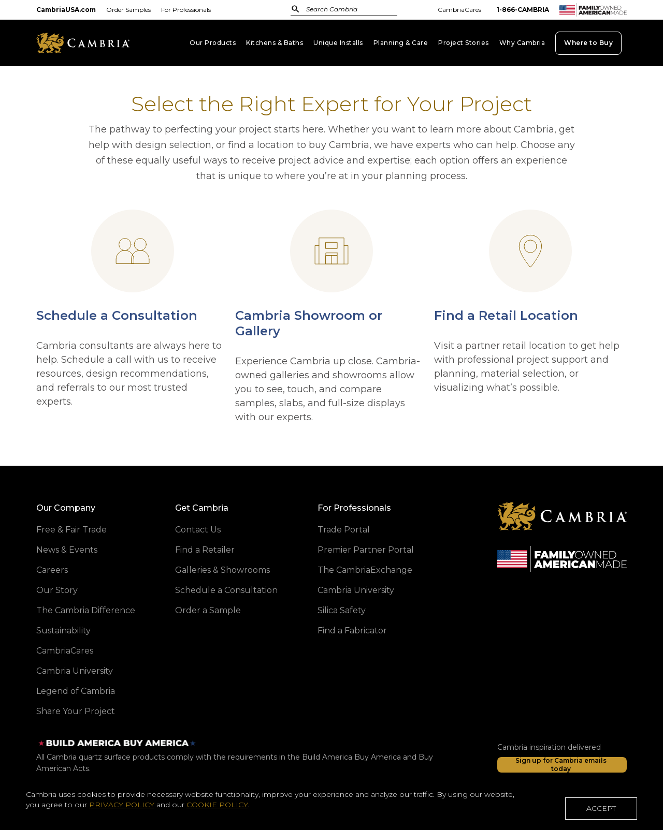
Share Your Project (75, 711)
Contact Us (198, 530)
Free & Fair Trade (71, 530)
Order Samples (128, 9)
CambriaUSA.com (66, 9)
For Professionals (186, 9)
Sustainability (63, 630)
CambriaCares (459, 9)
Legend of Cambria (75, 691)
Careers (52, 570)
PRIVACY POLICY (121, 807)
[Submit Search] (295, 9)
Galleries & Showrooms (222, 570)
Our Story (57, 590)
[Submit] (295, 8)
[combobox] (338, 10)
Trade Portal (344, 530)
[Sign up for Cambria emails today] (562, 765)
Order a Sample (208, 610)
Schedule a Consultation (226, 590)
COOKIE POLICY (217, 807)
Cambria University (74, 671)
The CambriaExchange (365, 570)
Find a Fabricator (352, 630)
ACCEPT (601, 811)
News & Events (66, 550)
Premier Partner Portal (366, 550)
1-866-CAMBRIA (523, 9)
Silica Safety (342, 610)
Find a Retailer (205, 550)
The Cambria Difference (85, 610)
